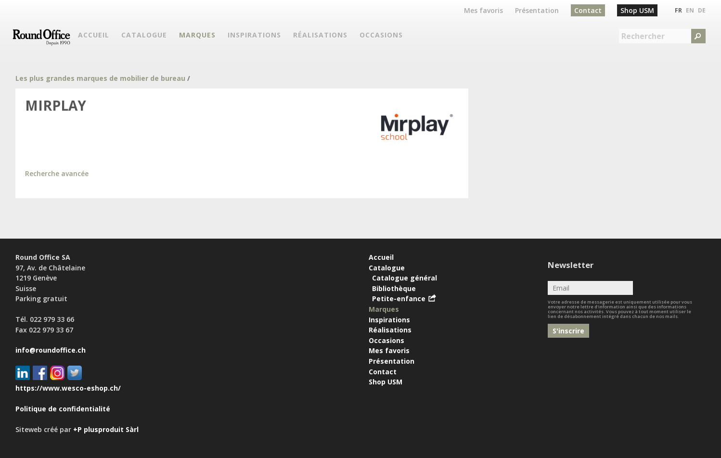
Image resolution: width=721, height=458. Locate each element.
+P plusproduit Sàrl (106, 429)
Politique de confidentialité (62, 408)
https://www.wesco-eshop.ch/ (68, 388)
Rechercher (643, 36)
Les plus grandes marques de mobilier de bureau (100, 78)
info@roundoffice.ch (50, 350)
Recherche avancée (57, 173)
